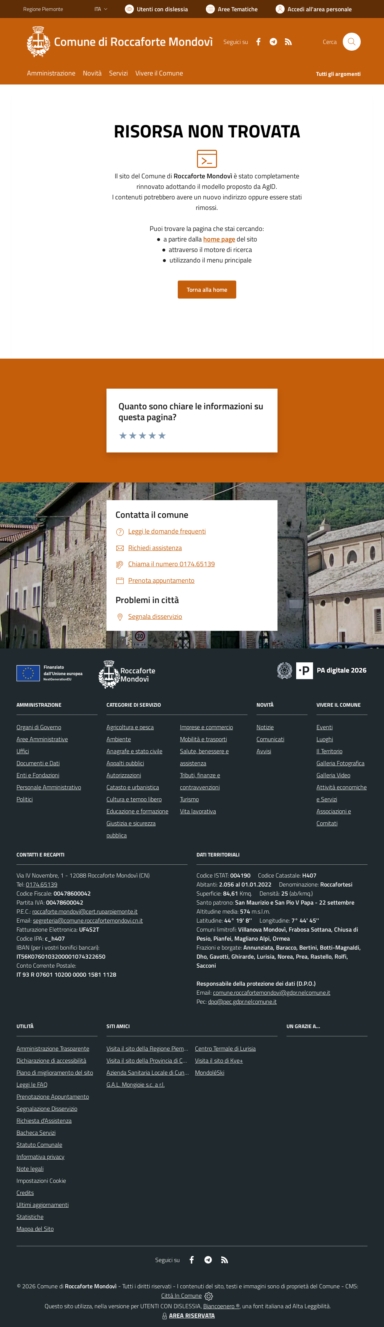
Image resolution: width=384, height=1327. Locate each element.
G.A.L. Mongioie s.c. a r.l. (135, 1084)
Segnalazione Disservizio (46, 1108)
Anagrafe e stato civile (134, 750)
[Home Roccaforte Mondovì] (122, 41)
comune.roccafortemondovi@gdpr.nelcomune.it (271, 992)
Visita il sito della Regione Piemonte (150, 1048)
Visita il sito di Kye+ (219, 1060)
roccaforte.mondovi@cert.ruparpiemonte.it (85, 911)
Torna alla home (207, 289)
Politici (24, 799)
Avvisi (263, 750)
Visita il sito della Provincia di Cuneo (150, 1060)
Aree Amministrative (42, 738)
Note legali (30, 1168)
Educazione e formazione (137, 811)
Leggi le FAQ (32, 1084)
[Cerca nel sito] (352, 42)
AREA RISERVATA (187, 1315)
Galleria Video (333, 775)
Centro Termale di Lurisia (225, 1048)
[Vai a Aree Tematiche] (232, 9)
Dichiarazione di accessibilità (51, 1060)
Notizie (265, 726)
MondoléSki (209, 1072)
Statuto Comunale (39, 1144)
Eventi (324, 726)
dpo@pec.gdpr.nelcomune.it (242, 1001)
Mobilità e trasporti (203, 738)
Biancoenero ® (221, 1305)
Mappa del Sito (35, 1228)
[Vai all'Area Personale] (314, 9)
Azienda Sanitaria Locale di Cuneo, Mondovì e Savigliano (176, 1072)
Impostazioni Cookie (41, 1180)
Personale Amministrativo (48, 787)
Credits (25, 1192)
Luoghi (324, 738)
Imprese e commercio (206, 726)
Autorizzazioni (123, 775)
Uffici (22, 750)
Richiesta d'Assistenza (44, 1120)
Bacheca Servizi (36, 1132)
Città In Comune (181, 1295)
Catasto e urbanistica (132, 787)
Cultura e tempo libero (134, 799)
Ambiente (118, 738)
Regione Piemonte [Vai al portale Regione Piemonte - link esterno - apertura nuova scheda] (43, 9)
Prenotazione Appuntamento (52, 1096)
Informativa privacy (40, 1156)
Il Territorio (329, 750)
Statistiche (30, 1216)
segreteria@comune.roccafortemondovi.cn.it (88, 920)
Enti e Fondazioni (37, 775)
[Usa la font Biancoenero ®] (156, 9)
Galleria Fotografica (340, 763)
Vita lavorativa (198, 811)
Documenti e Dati (38, 763)
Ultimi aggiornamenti (42, 1204)
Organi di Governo (38, 726)
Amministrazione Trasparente (52, 1048)
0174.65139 (41, 884)
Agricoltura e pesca (130, 726)
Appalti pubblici (125, 763)
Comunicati (270, 738)
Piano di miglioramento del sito (54, 1072)
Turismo (189, 799)
